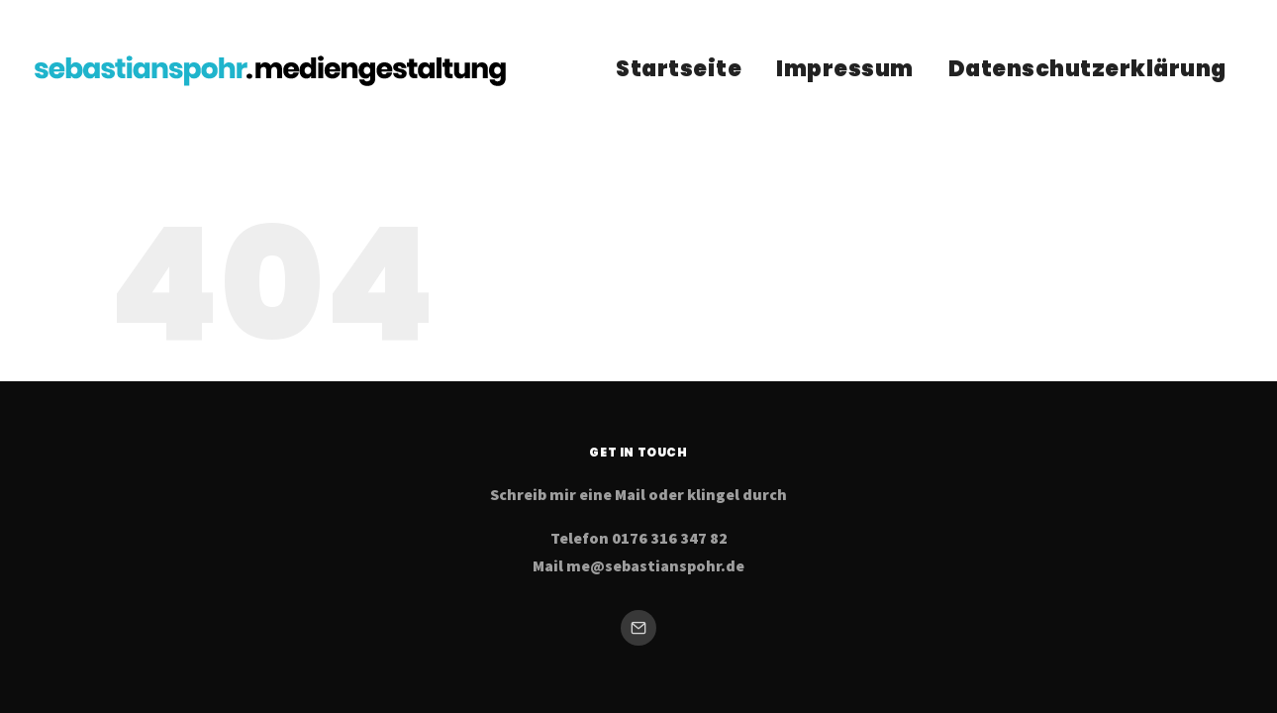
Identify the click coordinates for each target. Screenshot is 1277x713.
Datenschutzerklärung (1087, 68)
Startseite (678, 68)
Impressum (845, 68)
